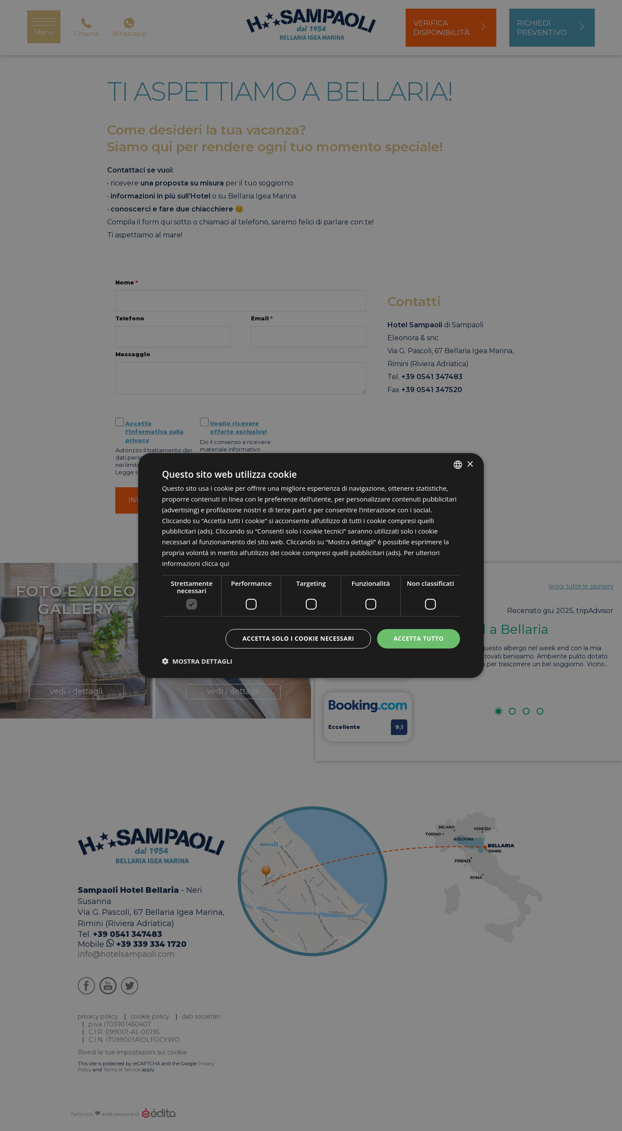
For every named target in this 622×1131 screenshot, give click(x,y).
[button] (197, 661)
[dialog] (311, 565)
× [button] (469, 464)
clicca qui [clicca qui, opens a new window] (215, 563)
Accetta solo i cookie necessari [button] (298, 638)
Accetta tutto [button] (419, 638)
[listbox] (458, 464)
